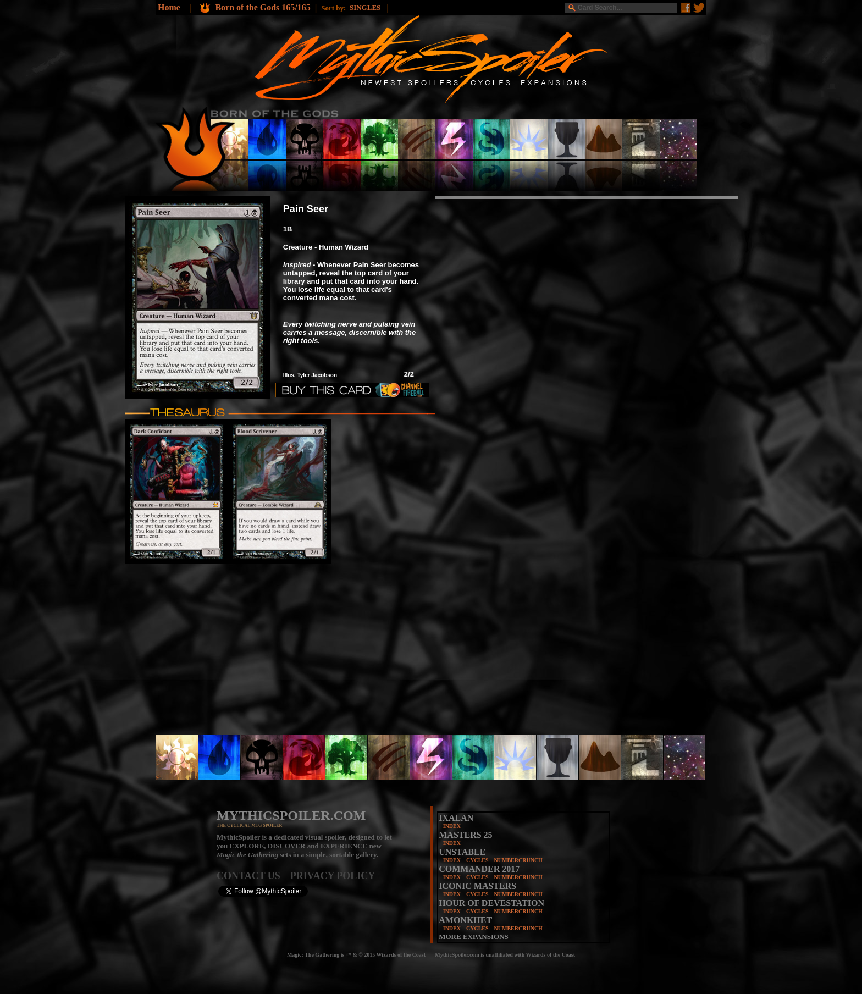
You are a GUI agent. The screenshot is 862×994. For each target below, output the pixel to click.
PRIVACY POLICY (332, 875)
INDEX (452, 826)
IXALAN (456, 817)
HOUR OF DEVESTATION (491, 903)
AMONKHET (465, 920)
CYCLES (477, 860)
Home (169, 7)
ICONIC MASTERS (477, 886)
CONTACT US (253, 875)
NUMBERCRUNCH (518, 860)
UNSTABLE (462, 852)
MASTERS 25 (465, 835)
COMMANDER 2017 (479, 869)
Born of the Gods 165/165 (262, 7)
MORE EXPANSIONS (474, 936)
